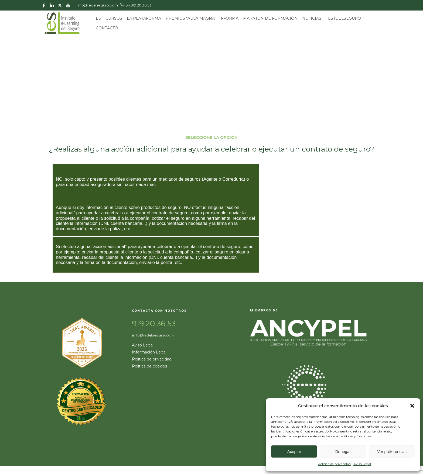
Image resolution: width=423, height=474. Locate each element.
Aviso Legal (362, 464)
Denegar (343, 451)
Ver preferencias (392, 451)
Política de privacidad (334, 464)
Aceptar (294, 451)
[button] (412, 405)
